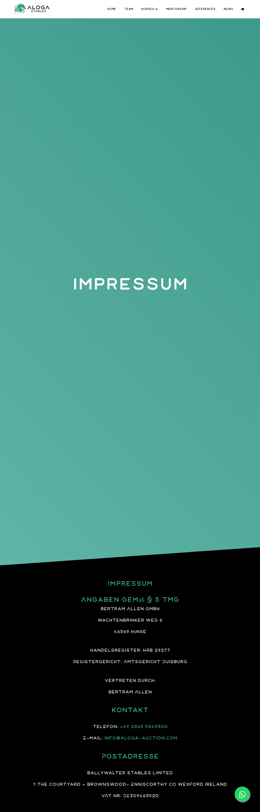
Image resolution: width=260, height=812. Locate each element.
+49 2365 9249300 (144, 727)
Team (128, 9)
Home (111, 9)
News (228, 9)
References (205, 9)
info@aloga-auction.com (140, 738)
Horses (149, 8)
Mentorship (176, 9)
